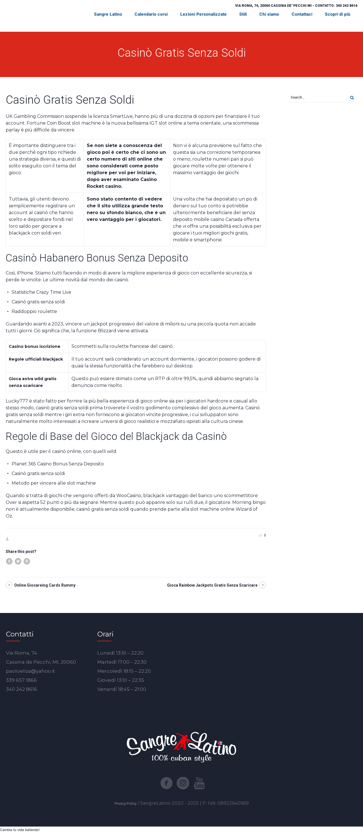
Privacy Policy (125, 803)
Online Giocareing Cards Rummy (44, 585)
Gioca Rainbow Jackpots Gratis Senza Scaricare (212, 585)
